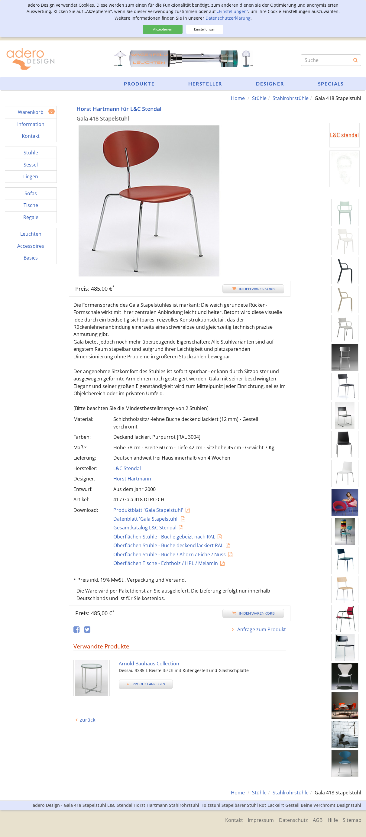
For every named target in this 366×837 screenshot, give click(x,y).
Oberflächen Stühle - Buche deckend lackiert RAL (168, 545)
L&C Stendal (127, 468)
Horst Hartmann (132, 478)
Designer (270, 83)
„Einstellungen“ (232, 11)
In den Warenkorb (253, 288)
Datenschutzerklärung (228, 18)
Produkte (139, 83)
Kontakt (229, 819)
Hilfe (331, 819)
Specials (331, 83)
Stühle (259, 98)
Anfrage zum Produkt (261, 629)
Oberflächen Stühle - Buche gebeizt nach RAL (164, 536)
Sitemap (352, 819)
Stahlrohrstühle (291, 98)
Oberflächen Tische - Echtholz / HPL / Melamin (165, 563)
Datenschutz (290, 819)
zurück (87, 719)
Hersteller (205, 83)
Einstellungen (204, 29)
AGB (315, 819)
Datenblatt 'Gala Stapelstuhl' (146, 518)
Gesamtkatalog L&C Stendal (145, 527)
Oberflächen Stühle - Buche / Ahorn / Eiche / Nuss (169, 554)
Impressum (257, 819)
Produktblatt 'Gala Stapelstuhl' (148, 509)
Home (238, 98)
